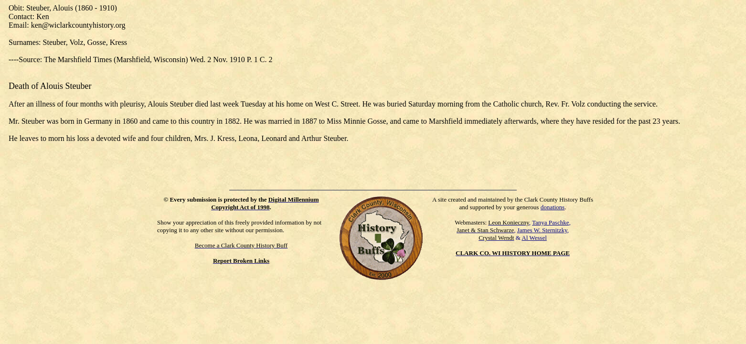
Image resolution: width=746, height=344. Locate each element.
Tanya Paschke (550, 222)
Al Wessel (534, 237)
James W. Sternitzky (542, 230)
